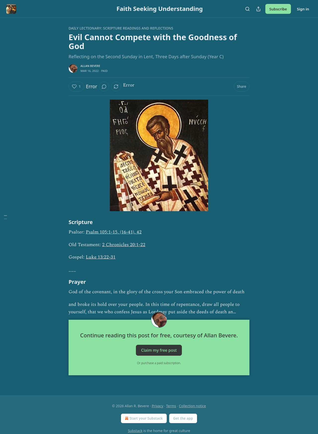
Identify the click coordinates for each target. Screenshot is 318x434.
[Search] (247, 9)
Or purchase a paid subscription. (159, 363)
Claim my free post (159, 350)
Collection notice (192, 406)
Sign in (303, 8)
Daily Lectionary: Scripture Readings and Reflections (121, 28)
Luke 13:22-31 (101, 257)
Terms (171, 406)
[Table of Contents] (5, 217)
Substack (135, 430)
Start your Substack (143, 418)
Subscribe (278, 8)
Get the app (183, 418)
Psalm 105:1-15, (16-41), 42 (114, 232)
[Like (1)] (76, 86)
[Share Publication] (258, 9)
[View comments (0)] (104, 86)
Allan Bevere (90, 66)
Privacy (157, 406)
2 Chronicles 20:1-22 (123, 244)
